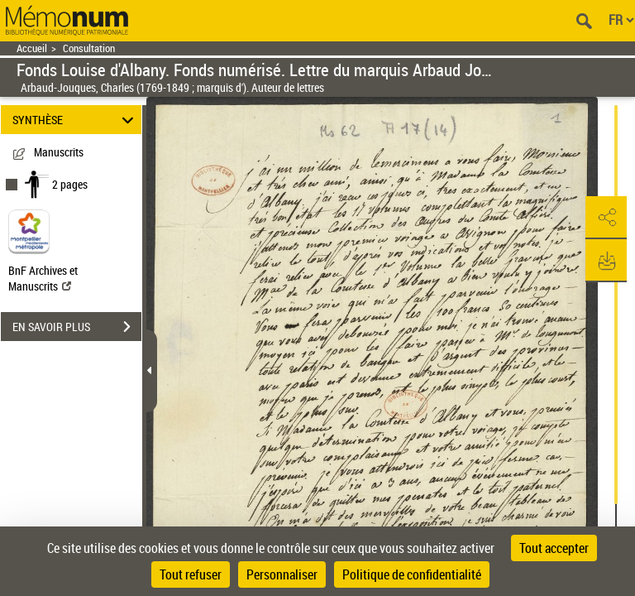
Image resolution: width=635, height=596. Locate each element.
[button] (606, 217)
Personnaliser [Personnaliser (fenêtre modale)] (282, 574)
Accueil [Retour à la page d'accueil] (32, 48)
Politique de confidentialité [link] (411, 574)
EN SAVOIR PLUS (76, 327)
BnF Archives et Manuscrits (43, 278)
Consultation (89, 48)
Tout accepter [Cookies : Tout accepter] (554, 548)
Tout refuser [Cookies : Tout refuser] (191, 574)
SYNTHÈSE (75, 119)
